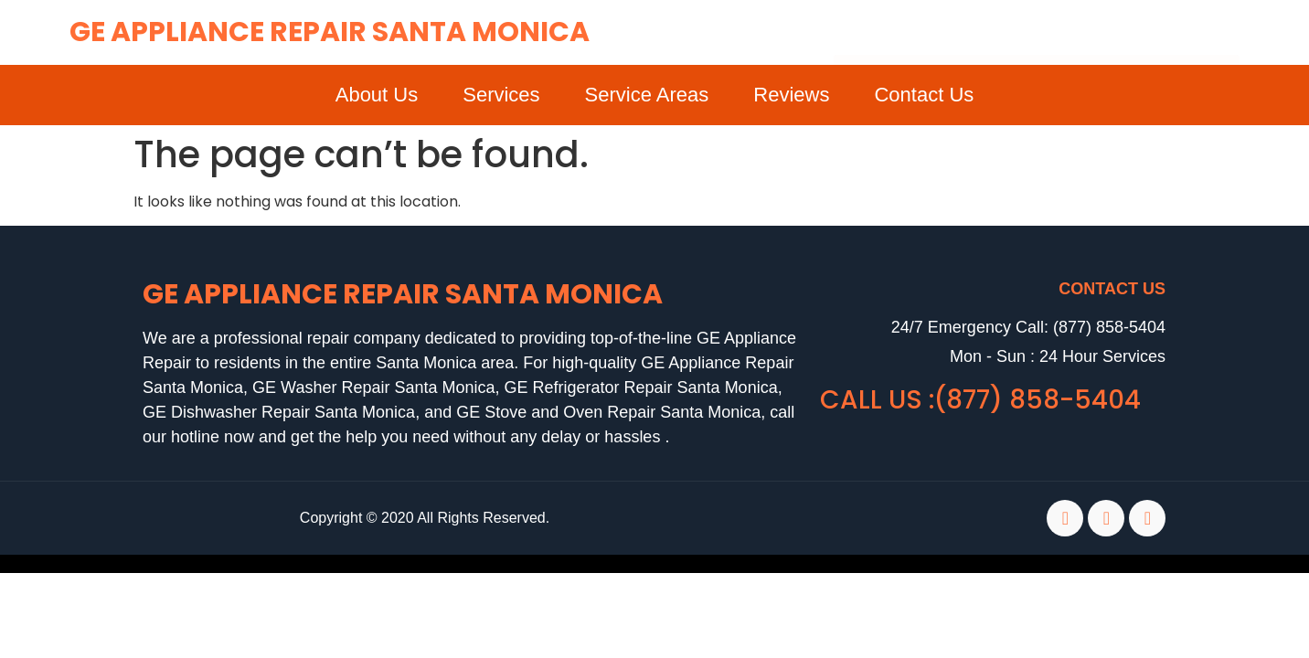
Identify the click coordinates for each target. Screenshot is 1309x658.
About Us (377, 94)
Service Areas (647, 94)
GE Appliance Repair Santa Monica (329, 32)
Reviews (791, 94)
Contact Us (924, 94)
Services (501, 94)
